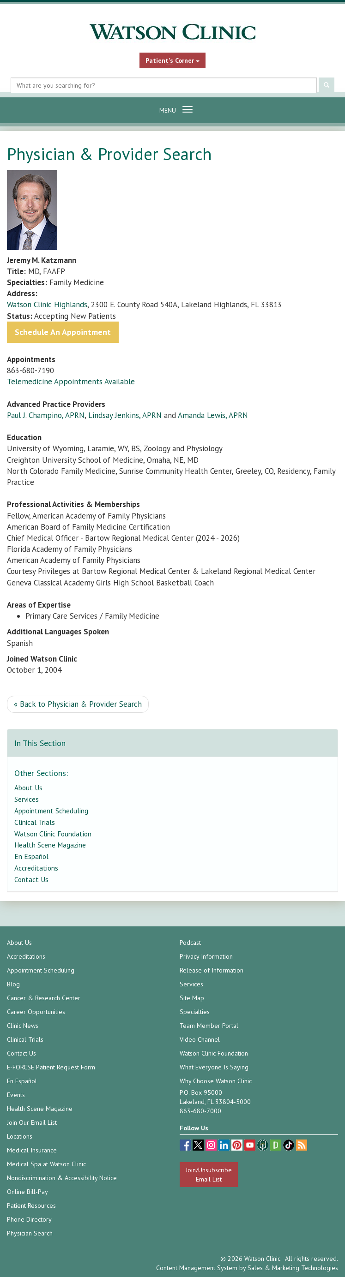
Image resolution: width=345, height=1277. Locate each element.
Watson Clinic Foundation (52, 833)
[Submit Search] (326, 86)
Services (26, 799)
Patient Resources (31, 1205)
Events (16, 1095)
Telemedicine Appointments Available (71, 381)
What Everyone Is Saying (214, 1067)
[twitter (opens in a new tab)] (199, 1146)
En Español (31, 856)
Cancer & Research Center (43, 998)
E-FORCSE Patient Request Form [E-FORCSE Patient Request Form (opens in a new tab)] (51, 1067)
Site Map (192, 998)
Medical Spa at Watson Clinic (46, 1164)
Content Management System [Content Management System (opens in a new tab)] (196, 1268)
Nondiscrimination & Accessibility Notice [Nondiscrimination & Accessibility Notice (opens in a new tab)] (62, 1178)
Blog (13, 984)
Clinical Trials (34, 822)
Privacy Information (206, 956)
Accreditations (36, 867)
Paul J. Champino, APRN (46, 415)
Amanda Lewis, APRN (213, 415)
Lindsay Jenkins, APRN (125, 415)
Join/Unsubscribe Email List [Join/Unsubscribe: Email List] (209, 1174)
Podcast (190, 942)
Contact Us (31, 879)
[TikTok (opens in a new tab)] (289, 1146)
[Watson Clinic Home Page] (172, 31)
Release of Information (211, 970)
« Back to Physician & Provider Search (78, 704)
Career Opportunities (36, 1012)
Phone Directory (29, 1219)
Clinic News (22, 1025)
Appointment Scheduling (51, 810)
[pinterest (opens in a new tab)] (237, 1146)
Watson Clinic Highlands (47, 304)
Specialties (195, 1012)
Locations (19, 1136)
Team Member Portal (209, 1025)
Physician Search (30, 1233)
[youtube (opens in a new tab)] (250, 1146)
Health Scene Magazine (50, 844)
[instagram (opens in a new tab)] (212, 1146)
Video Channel (200, 1039)
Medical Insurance (32, 1150)
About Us (28, 787)
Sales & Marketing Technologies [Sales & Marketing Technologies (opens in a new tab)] (293, 1268)
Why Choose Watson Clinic (216, 1081)
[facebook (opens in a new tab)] (186, 1146)
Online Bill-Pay (27, 1191)
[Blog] (301, 1146)
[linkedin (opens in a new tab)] (224, 1146)
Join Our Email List (32, 1122)
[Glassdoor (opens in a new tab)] (276, 1146)
